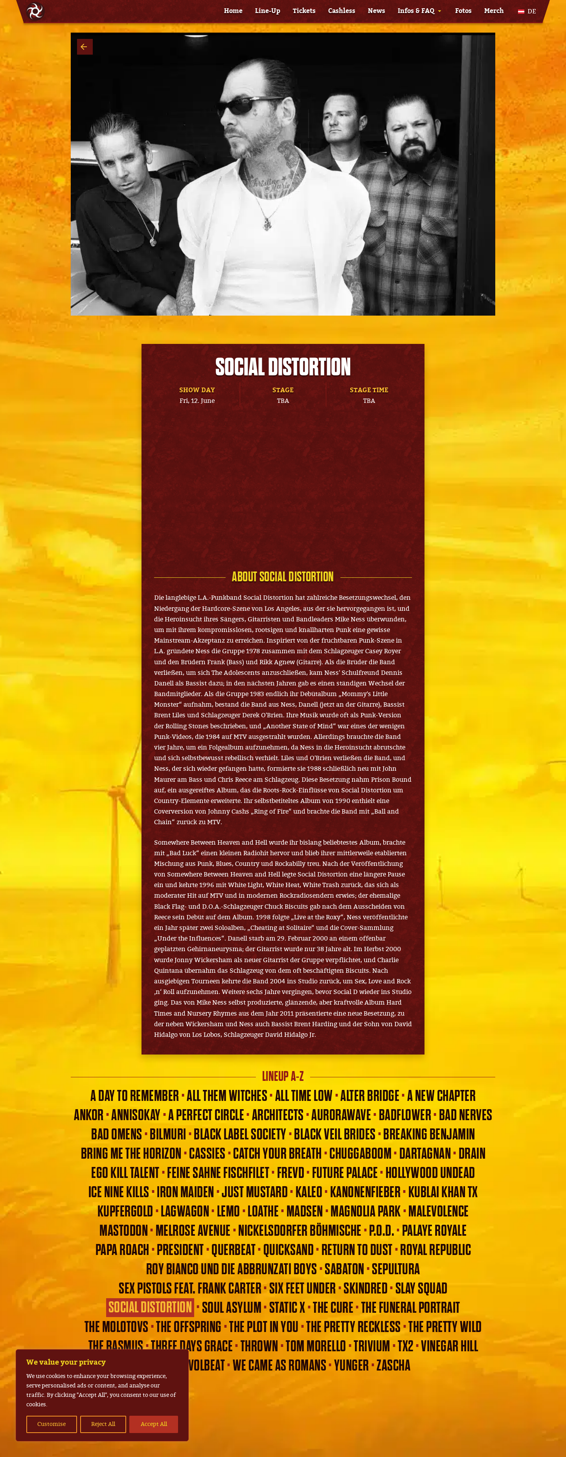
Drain (472, 1154)
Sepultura (396, 1269)
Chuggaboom (360, 1154)
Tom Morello (316, 1346)
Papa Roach (122, 1250)
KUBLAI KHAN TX (443, 1192)
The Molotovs (117, 1327)
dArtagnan (425, 1154)
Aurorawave (341, 1115)
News (376, 11)
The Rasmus (115, 1346)
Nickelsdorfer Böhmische (300, 1231)
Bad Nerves (465, 1115)
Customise (51, 1424)
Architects (278, 1115)
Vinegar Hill (449, 1346)
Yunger (351, 1366)
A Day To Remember (134, 1096)
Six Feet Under (302, 1289)
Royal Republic (435, 1250)
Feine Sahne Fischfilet (218, 1173)
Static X (287, 1308)
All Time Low (304, 1096)
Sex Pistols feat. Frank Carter (190, 1289)
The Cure (333, 1308)
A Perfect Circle (206, 1115)
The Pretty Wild (445, 1327)
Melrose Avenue (193, 1231)
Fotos (463, 11)
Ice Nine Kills (118, 1192)
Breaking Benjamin (429, 1135)
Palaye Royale (434, 1231)
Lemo (228, 1212)
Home (233, 11)
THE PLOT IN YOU (264, 1327)
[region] (102, 1395)
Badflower (405, 1115)
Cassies (207, 1154)
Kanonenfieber (365, 1192)
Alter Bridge (369, 1096)
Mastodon (123, 1231)
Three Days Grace (192, 1346)
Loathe (263, 1212)
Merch (494, 11)
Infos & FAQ (416, 11)
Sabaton (344, 1269)
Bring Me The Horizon (131, 1154)
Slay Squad (421, 1289)
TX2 (405, 1346)
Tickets (304, 11)
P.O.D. (381, 1231)
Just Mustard (255, 1192)
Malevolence (438, 1212)
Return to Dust (357, 1250)
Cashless (341, 11)
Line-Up (267, 11)
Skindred (366, 1289)
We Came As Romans (280, 1366)
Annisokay (136, 1115)
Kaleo (309, 1192)
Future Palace (345, 1173)
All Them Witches (227, 1096)
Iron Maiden (185, 1192)
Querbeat (233, 1250)
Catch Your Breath (277, 1154)
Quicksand (288, 1250)
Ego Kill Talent (125, 1173)
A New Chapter (441, 1096)
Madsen (305, 1212)
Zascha (393, 1366)
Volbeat (206, 1366)
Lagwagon (185, 1212)
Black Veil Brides (335, 1135)
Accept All (154, 1424)
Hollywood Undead (430, 1173)
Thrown (259, 1346)
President (180, 1250)
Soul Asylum (232, 1308)
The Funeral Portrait (410, 1308)
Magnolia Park (366, 1212)
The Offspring (189, 1327)
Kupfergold (125, 1212)
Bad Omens (116, 1135)
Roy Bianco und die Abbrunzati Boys (231, 1269)
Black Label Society (240, 1135)
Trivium (372, 1346)
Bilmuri (168, 1135)
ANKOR (89, 1115)
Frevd (291, 1173)
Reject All (103, 1424)
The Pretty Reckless (353, 1327)
